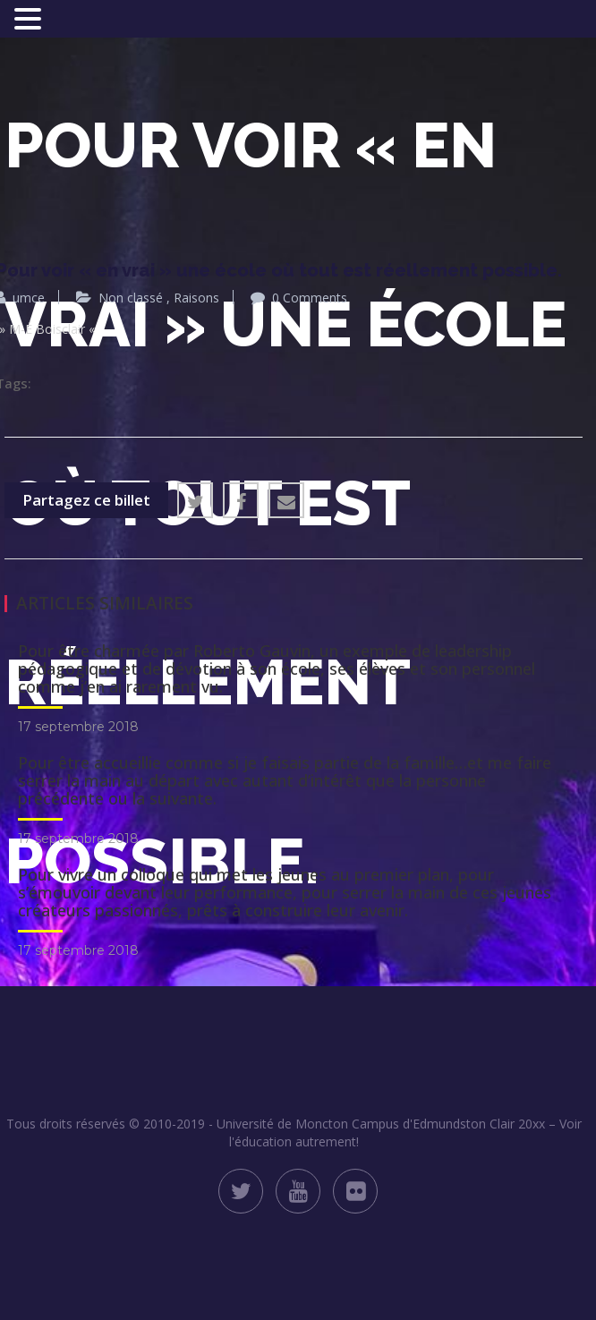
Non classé (130, 297)
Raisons (196, 297)
